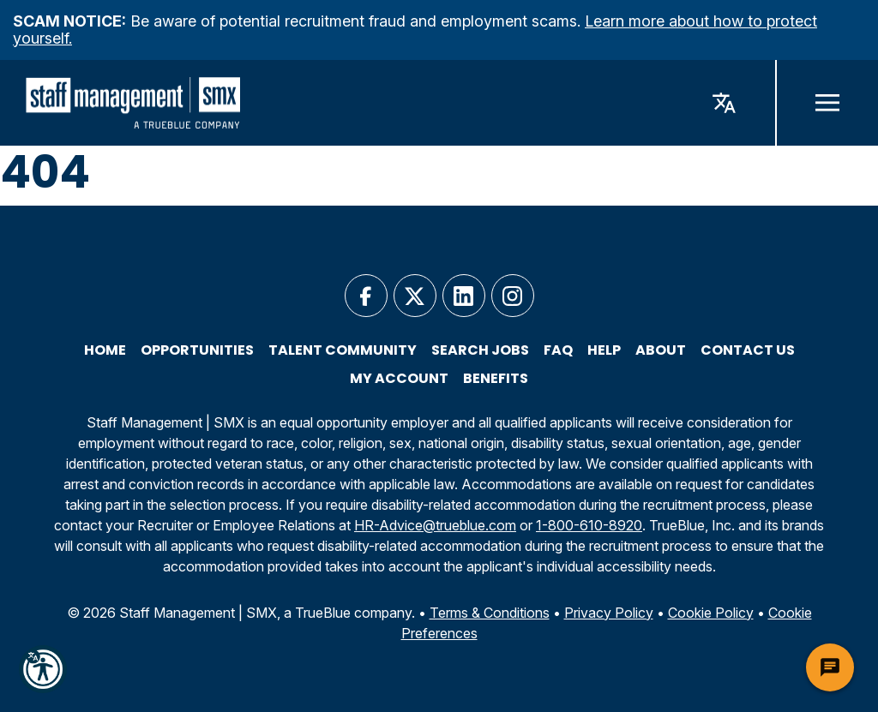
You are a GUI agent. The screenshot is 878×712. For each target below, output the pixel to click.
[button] (43, 669)
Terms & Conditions (490, 612)
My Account (399, 378)
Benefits (495, 378)
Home (105, 350)
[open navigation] (826, 103)
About (660, 350)
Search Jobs (480, 350)
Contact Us (748, 350)
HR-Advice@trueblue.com (435, 525)
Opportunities (197, 350)
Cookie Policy (711, 612)
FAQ (558, 350)
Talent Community (342, 350)
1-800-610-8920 (589, 525)
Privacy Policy (608, 612)
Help (604, 350)
